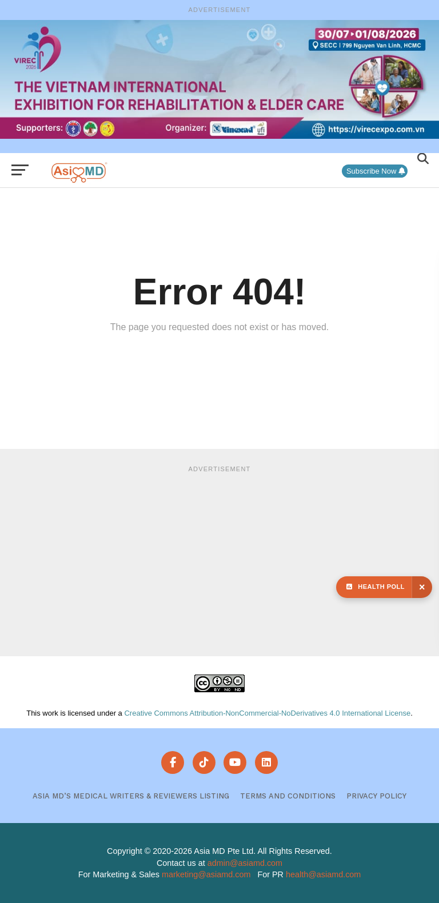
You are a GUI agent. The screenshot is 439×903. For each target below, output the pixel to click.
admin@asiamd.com (244, 863)
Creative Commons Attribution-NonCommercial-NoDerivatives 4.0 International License (267, 713)
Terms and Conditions (288, 796)
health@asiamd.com (323, 874)
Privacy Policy (376, 796)
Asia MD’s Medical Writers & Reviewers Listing (131, 796)
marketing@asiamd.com (206, 874)
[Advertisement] (219, 559)
